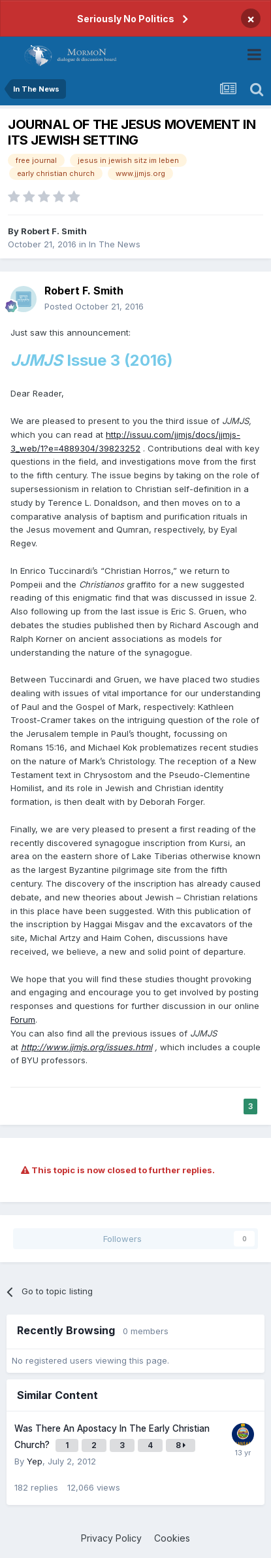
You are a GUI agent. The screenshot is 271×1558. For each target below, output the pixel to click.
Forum (22, 1019)
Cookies (172, 1538)
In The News (114, 244)
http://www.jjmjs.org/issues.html (86, 1047)
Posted (94, 306)
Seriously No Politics (125, 18)
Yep (34, 1461)
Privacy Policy (111, 1538)
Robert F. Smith (54, 231)
